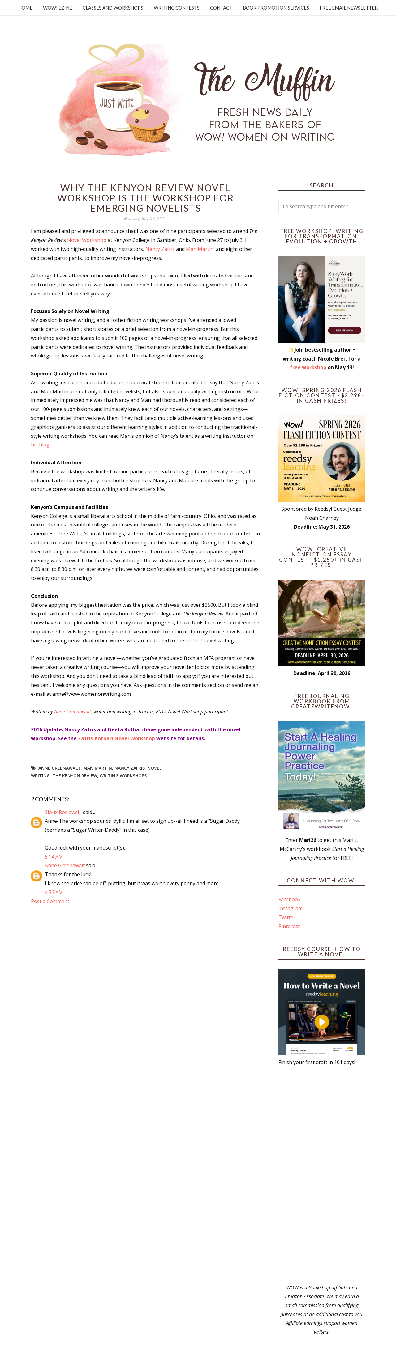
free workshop (308, 367)
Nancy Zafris (160, 249)
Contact (221, 8)
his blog (40, 444)
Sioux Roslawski (63, 812)
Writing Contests (177, 8)
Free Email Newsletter (349, 8)
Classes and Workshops (113, 8)
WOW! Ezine (57, 8)
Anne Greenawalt (72, 711)
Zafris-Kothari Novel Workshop (116, 738)
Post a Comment (50, 901)
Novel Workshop (86, 240)
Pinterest (289, 926)
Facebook (289, 899)
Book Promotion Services (276, 8)
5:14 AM (54, 856)
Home (25, 8)
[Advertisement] (321, 1175)
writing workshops (123, 776)
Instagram (290, 908)
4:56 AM (54, 892)
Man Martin (199, 249)
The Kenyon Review (74, 776)
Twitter (286, 917)
